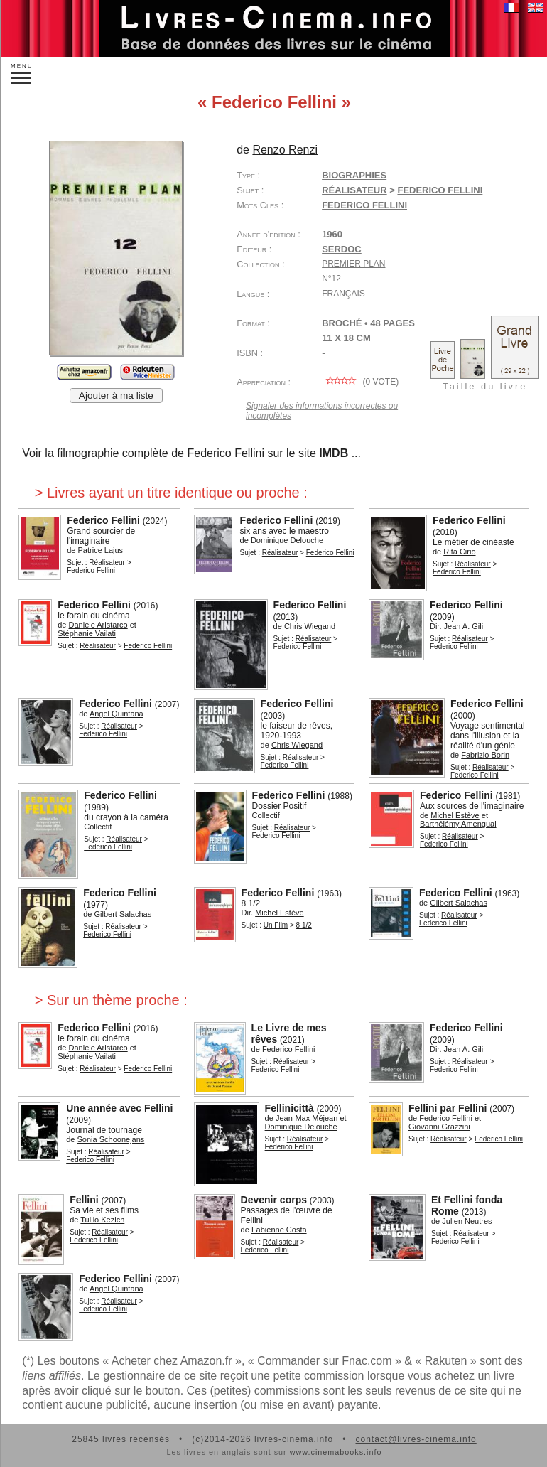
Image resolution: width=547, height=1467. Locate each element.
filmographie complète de (120, 453)
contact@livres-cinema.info (415, 1439)
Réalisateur (354, 190)
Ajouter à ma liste (116, 395)
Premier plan (353, 264)
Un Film (276, 925)
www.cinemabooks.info (336, 1452)
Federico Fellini (364, 205)
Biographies (354, 175)
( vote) (360, 382)
